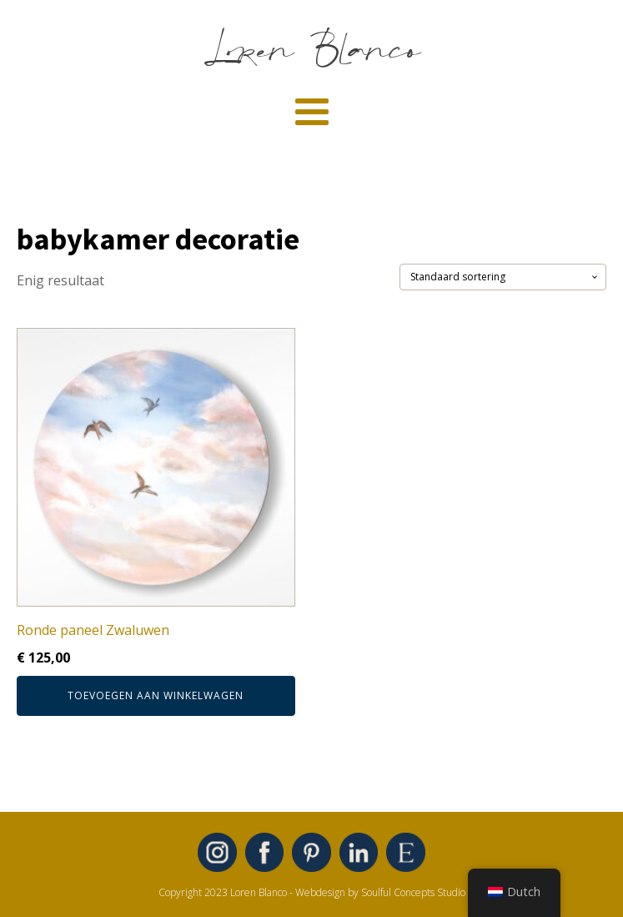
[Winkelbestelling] (502, 277)
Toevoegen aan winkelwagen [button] (156, 695)
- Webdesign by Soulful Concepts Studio (377, 892)
